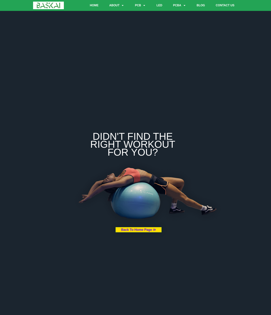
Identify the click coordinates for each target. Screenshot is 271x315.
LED (159, 5)
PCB (140, 5)
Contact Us (225, 5)
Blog (201, 5)
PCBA (179, 5)
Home (94, 5)
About (116, 5)
